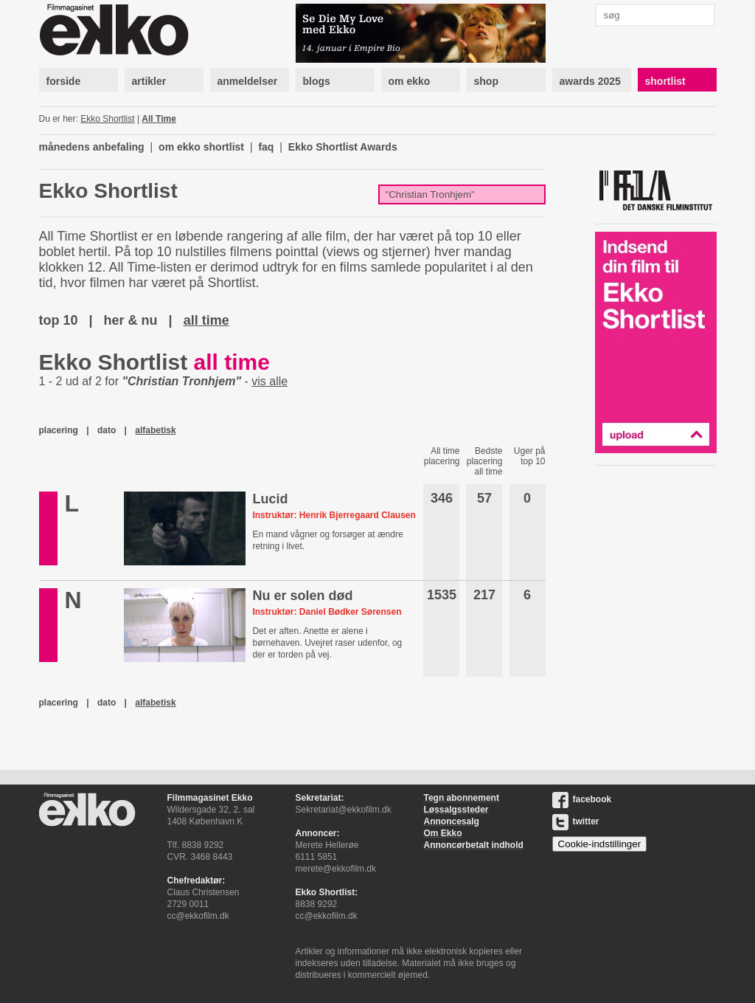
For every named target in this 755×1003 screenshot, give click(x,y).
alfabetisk (155, 430)
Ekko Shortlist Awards (342, 147)
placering (58, 430)
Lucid (270, 499)
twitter (575, 821)
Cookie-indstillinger (599, 843)
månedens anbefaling (92, 147)
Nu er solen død (302, 595)
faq (266, 147)
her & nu (131, 320)
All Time (158, 119)
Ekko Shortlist (107, 119)
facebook (582, 799)
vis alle (269, 381)
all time (206, 320)
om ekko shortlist (201, 147)
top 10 (58, 320)
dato (106, 430)
